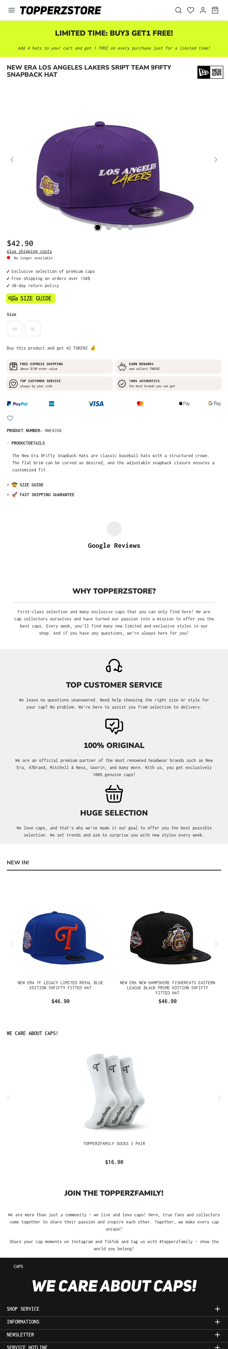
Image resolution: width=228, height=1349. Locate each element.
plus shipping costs (29, 251)
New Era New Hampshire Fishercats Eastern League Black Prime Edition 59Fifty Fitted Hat (167, 935)
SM (14, 329)
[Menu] (11, 10)
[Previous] (12, 161)
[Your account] (203, 10)
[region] (114, 160)
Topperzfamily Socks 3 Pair (114, 1091)
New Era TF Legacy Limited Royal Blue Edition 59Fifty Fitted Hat (60, 933)
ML (33, 329)
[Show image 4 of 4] (130, 227)
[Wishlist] (191, 10)
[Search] (178, 10)
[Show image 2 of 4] (108, 227)
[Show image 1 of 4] (97, 227)
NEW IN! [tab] (18, 810)
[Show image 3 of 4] (119, 227)
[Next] (216, 161)
